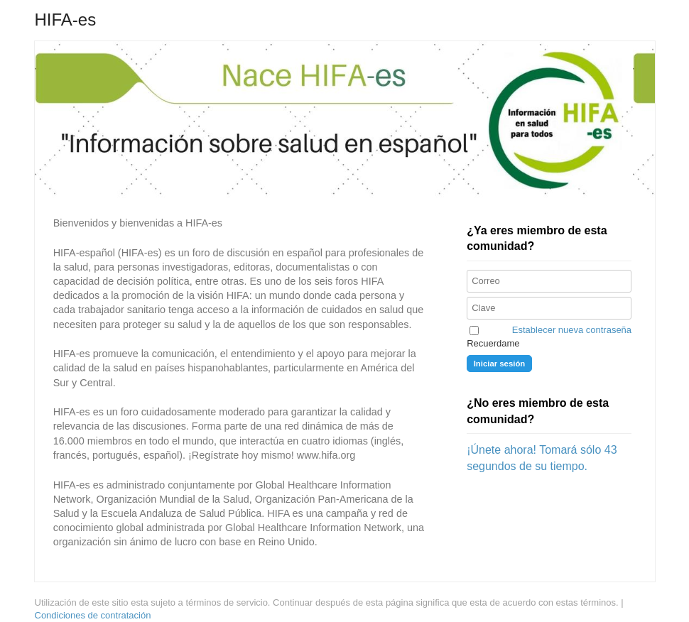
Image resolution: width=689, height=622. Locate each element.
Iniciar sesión (500, 363)
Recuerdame (493, 343)
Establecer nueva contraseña (571, 329)
